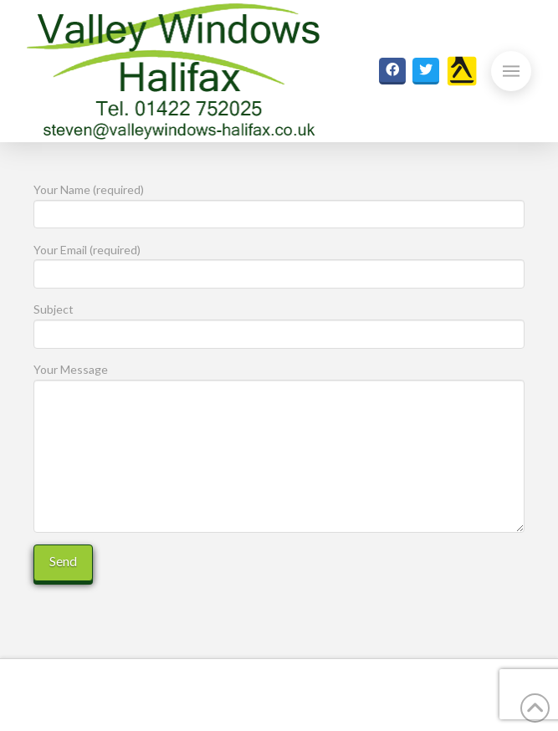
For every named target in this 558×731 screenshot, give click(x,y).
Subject (279, 322)
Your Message (279, 379)
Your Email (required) (279, 263)
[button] (511, 71)
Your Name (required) (279, 202)
